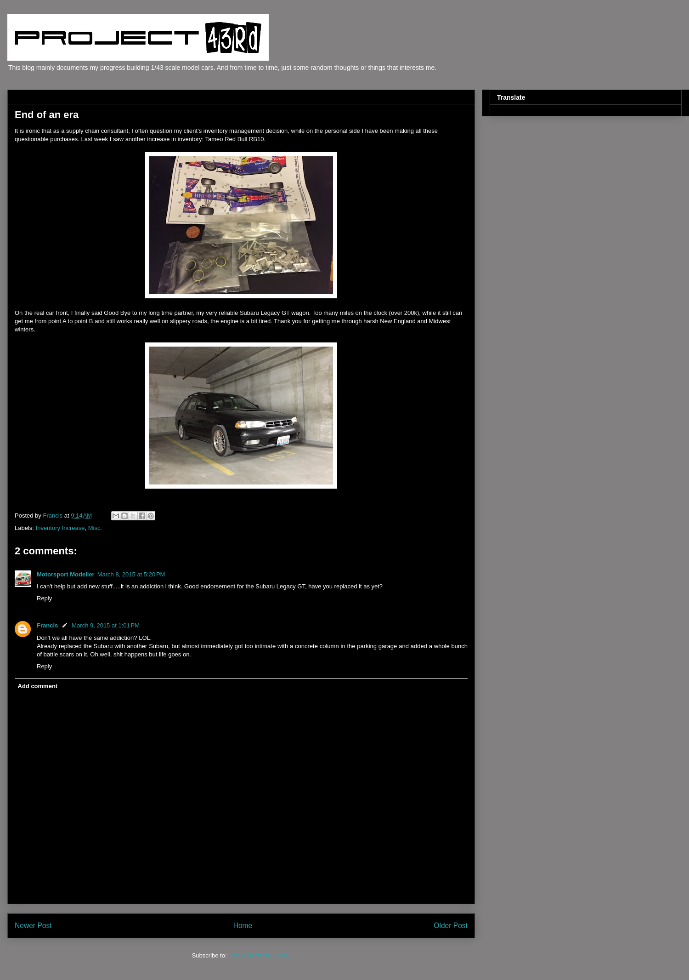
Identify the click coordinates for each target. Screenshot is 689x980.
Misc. (95, 527)
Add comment (38, 686)
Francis (47, 625)
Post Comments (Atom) (259, 955)
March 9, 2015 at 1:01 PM (106, 625)
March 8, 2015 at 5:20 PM (131, 574)
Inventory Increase (60, 527)
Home (243, 925)
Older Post (451, 925)
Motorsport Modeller (66, 574)
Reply (44, 598)
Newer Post (33, 925)
